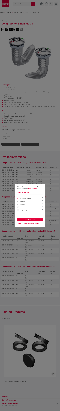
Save (19, 223)
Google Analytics (24, 210)
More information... (33, 188)
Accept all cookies (30, 219)
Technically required (25, 198)
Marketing (22, 204)
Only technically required (31, 223)
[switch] (18, 201)
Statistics (22, 201)
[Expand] (42, 198)
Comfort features (24, 207)
